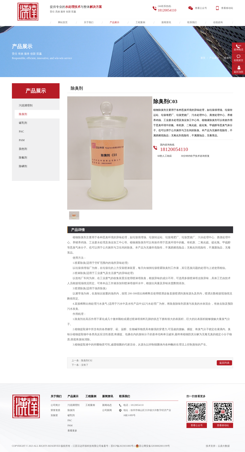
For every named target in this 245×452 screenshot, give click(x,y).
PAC (21, 131)
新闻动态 (107, 405)
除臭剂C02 (86, 360)
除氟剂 (23, 157)
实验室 (54, 415)
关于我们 (56, 396)
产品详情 (78, 230)
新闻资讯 (107, 396)
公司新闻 (107, 410)
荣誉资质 (55, 410)
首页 (203, 58)
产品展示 (214, 58)
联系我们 (124, 396)
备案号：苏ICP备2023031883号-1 (118, 446)
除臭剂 (227, 58)
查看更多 (72, 430)
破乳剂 (23, 122)
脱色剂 (23, 148)
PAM (21, 140)
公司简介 (55, 405)
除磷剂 (23, 166)
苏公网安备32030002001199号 (153, 446)
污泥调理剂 (25, 105)
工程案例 (90, 396)
